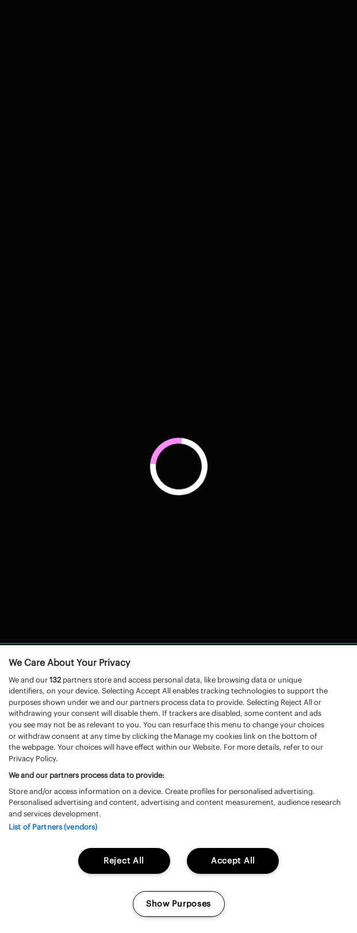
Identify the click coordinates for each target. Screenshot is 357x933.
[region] (178, 789)
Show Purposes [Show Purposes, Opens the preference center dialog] (178, 904)
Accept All (233, 860)
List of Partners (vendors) (53, 827)
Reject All (123, 860)
